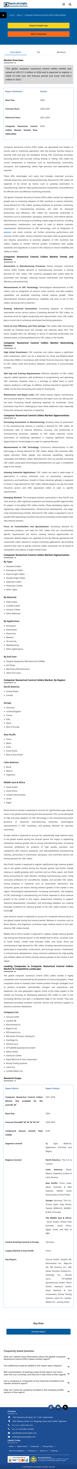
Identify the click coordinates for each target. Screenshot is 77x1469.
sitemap (54, 1451)
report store (22, 1446)
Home (11, 15)
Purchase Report (39, 1331)
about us (43, 1451)
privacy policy (48, 1446)
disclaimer (35, 1446)
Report (19, 15)
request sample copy (38, 25)
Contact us (32, 1451)
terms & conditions (16, 1451)
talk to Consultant (38, 34)
